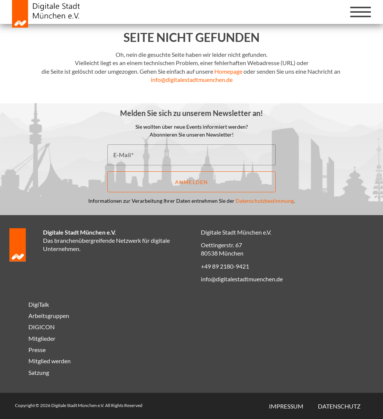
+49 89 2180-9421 (225, 266)
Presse (37, 349)
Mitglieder (41, 338)
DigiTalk (38, 304)
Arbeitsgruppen (48, 315)
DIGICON (41, 326)
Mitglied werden (49, 360)
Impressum (286, 406)
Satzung (38, 372)
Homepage (228, 71)
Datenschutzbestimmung (265, 201)
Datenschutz (339, 406)
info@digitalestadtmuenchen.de (192, 79)
